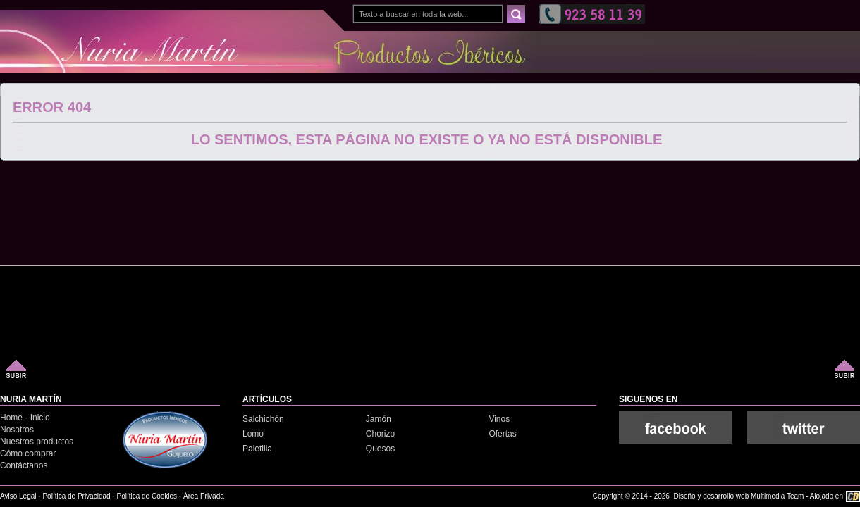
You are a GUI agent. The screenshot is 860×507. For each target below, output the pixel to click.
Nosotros (17, 429)
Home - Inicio (25, 418)
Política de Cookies (146, 496)
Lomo (253, 434)
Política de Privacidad (76, 496)
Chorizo (380, 434)
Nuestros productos (36, 441)
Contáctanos (23, 465)
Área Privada (203, 496)
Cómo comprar (28, 453)
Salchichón (263, 419)
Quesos (380, 448)
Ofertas (502, 434)
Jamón (378, 419)
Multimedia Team (777, 496)
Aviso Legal (18, 496)
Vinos (499, 419)
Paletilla (257, 448)
